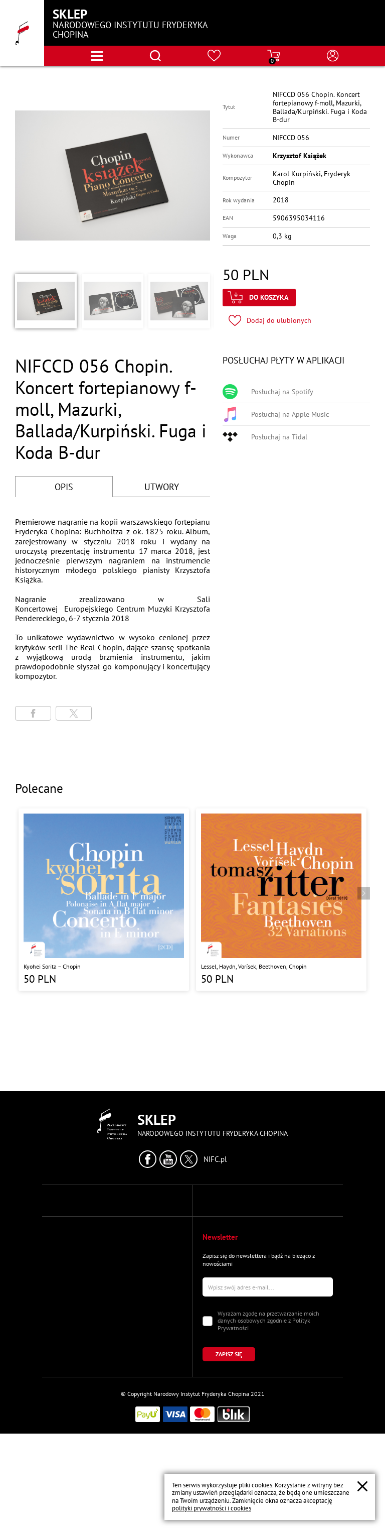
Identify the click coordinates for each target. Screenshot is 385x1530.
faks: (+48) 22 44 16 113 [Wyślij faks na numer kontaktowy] (84, 1275)
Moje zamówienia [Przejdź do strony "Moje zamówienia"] (74, 1369)
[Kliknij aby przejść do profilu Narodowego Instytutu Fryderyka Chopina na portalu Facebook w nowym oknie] (147, 1159)
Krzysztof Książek (299, 155)
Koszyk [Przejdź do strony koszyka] (60, 1404)
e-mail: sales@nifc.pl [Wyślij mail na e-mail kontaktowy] (79, 1293)
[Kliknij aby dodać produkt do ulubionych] (270, 320)
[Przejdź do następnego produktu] (363, 893)
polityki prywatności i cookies (211, 1508)
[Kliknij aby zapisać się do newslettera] (235, 1451)
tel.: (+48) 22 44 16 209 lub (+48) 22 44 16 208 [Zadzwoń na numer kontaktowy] (114, 1267)
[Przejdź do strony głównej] (22, 33)
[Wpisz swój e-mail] (268, 1383)
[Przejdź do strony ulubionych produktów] (214, 56)
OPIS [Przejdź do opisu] (64, 487)
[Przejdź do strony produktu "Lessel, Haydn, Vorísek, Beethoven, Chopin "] (281, 899)
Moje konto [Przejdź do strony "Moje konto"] (66, 1352)
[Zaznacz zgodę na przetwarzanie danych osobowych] (208, 1418)
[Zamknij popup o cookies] (362, 1486)
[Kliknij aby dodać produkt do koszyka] (259, 297)
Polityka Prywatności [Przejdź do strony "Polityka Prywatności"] (229, 1224)
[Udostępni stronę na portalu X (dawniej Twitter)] (74, 713)
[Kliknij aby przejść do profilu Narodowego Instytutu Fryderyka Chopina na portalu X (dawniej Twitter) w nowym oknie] (189, 1159)
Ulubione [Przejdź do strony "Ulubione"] (63, 1387)
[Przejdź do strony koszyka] (273, 56)
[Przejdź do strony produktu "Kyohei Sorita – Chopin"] (104, 899)
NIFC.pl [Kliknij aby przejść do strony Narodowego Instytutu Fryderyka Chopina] (215, 1159)
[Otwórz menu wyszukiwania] (155, 56)
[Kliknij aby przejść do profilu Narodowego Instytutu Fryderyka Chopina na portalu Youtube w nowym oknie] (168, 1159)
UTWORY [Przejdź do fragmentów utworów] (161, 487)
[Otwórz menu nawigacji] (97, 56)
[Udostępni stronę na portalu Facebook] (33, 713)
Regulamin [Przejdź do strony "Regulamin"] (216, 1241)
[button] (45, 301)
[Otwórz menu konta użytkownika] (333, 56)
